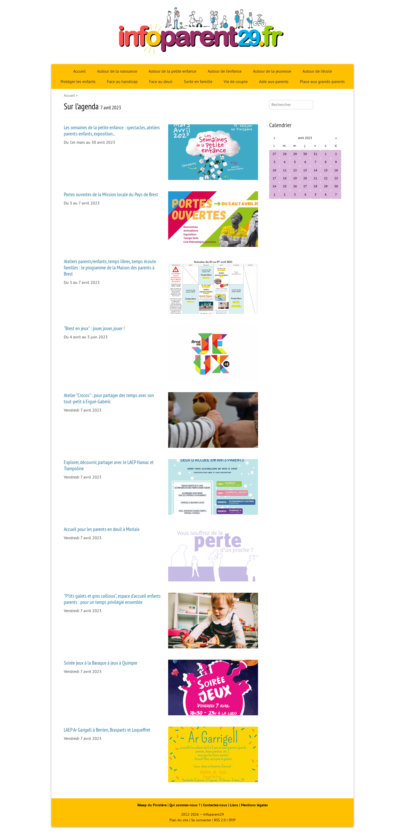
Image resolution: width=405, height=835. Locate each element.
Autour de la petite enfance (172, 71)
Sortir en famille (198, 81)
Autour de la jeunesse (272, 71)
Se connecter (201, 820)
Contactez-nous (215, 805)
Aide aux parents (274, 81)
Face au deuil (161, 81)
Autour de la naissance (117, 71)
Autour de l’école (317, 71)
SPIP (232, 820)
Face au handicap (122, 81)
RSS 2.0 (220, 820)
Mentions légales (254, 805)
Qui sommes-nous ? (185, 805)
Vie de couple (236, 81)
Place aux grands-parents (322, 81)
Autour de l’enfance (225, 71)
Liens (234, 805)
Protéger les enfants (78, 81)
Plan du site (178, 820)
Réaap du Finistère (152, 805)
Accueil (79, 71)
